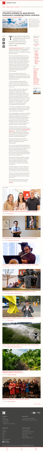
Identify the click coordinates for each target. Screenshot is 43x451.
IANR (34, 80)
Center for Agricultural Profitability (37, 54)
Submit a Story (6, 422)
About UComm (6, 420)
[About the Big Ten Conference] (33, 413)
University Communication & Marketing (28, 418)
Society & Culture (10, 213)
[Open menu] (7, 449)
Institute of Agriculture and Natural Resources (37, 62)
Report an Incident (5, 441)
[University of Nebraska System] (39, 413)
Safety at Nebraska (25, 436)
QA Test (32, 445)
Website (36, 45)
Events (3, 433)
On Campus (11, 240)
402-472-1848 (37, 44)
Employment (4, 431)
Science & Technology (18, 293)
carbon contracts (36, 68)
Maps (3, 436)
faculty (34, 84)
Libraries (3, 434)
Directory (3, 430)
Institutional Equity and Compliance (28, 431)
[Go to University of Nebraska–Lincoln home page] (3, 2)
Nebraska (37, 84)
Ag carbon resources (36, 51)
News (3, 437)
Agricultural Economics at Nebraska (37, 57)
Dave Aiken (37, 80)
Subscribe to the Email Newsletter (9, 423)
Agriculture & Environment (12, 346)
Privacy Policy (24, 434)
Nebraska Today (11, 2)
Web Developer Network (26, 445)
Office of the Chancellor (6, 439)
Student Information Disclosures (27, 437)
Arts (8, 240)
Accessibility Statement (26, 430)
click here (11, 182)
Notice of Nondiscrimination (26, 433)
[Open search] (21, 449)
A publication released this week (15, 48)
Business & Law (12, 293)
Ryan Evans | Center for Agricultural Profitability (13, 17)
